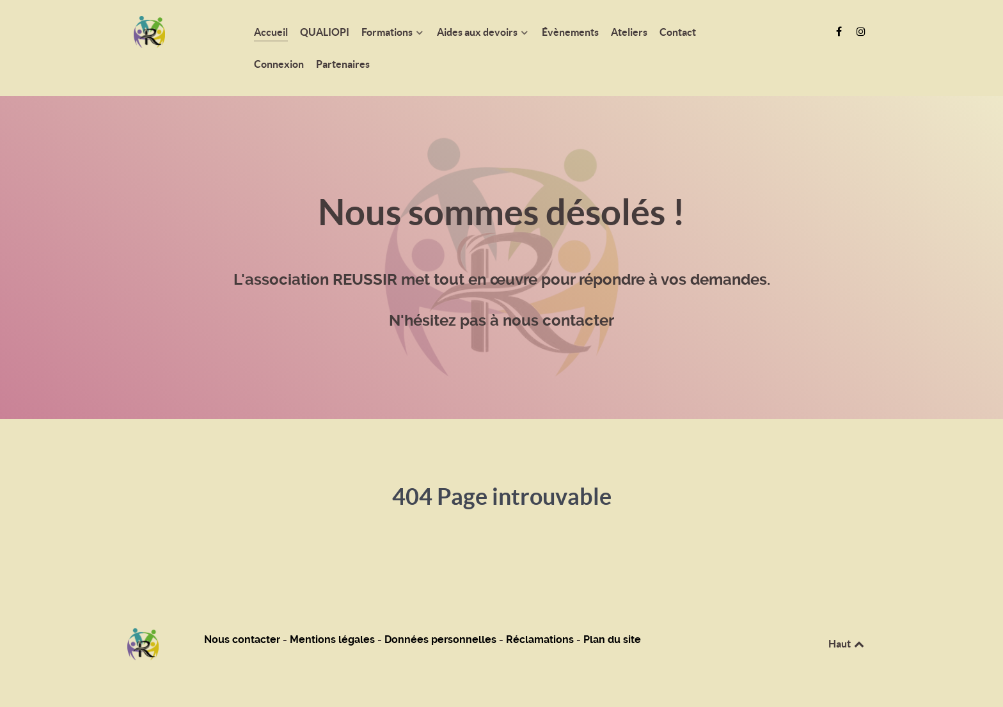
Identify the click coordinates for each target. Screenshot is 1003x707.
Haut (847, 643)
